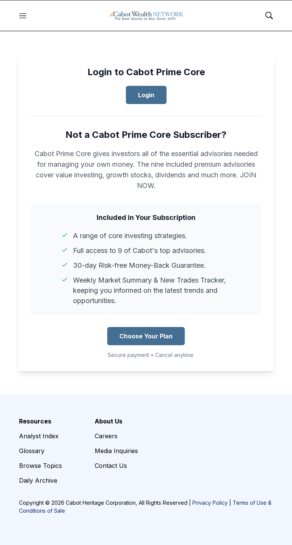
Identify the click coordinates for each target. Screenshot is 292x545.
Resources (35, 421)
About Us (108, 421)
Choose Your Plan (146, 336)
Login (146, 95)
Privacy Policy (210, 502)
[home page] (146, 15)
